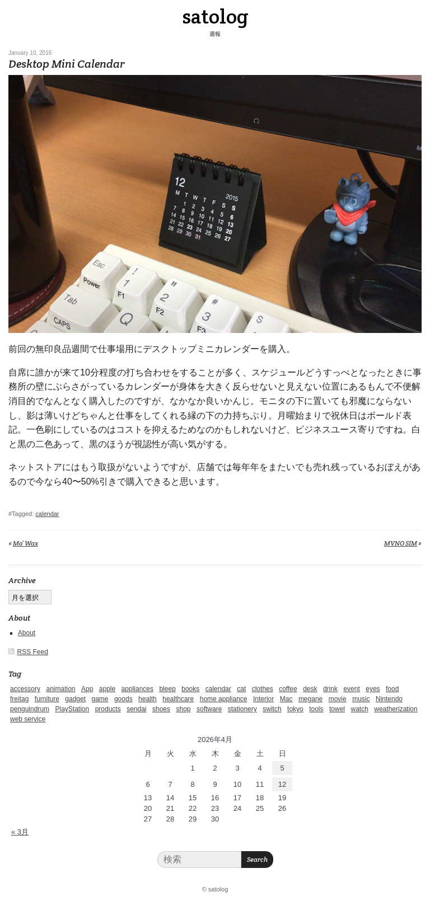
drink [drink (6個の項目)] (330, 689)
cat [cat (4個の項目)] (241, 689)
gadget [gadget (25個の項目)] (75, 699)
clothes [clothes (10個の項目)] (262, 689)
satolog (215, 16)
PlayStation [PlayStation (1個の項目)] (72, 709)
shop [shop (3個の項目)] (183, 709)
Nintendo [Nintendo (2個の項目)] (389, 699)
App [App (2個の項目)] (87, 689)
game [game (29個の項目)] (99, 699)
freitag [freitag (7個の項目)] (19, 699)
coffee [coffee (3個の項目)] (288, 689)
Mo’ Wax (25, 543)
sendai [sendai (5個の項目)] (136, 709)
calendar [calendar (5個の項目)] (218, 689)
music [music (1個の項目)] (361, 699)
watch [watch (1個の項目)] (359, 709)
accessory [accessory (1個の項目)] (25, 689)
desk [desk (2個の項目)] (310, 689)
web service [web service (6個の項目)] (27, 719)
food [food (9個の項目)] (392, 689)
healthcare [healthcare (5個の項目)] (178, 699)
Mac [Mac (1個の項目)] (286, 699)
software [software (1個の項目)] (209, 709)
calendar (47, 513)
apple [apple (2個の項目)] (107, 689)
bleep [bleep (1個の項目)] (167, 689)
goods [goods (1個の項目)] (123, 699)
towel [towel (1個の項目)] (337, 709)
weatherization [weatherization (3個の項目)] (395, 709)
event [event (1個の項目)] (351, 689)
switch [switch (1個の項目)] (272, 709)
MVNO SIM (400, 543)
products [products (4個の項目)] (108, 709)
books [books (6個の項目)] (190, 689)
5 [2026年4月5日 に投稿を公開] (282, 768)
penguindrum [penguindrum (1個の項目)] (29, 709)
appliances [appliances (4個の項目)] (137, 689)
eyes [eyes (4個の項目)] (373, 689)
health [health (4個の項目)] (147, 699)
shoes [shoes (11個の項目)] (161, 709)
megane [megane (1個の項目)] (310, 699)
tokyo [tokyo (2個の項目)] (295, 709)
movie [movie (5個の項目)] (338, 699)
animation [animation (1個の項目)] (60, 689)
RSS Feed (32, 652)
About (26, 633)
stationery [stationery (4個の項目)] (242, 709)
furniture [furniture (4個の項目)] (47, 699)
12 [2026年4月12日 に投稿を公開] (282, 784)
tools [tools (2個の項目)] (316, 709)
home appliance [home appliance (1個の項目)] (223, 699)
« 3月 (20, 832)
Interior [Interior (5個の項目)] (263, 699)
